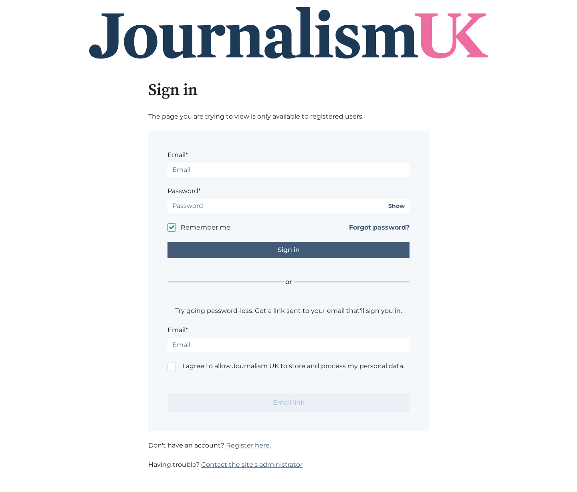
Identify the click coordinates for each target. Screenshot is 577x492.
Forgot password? (379, 227)
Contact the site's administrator (252, 464)
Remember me (205, 227)
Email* (177, 155)
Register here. (248, 445)
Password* (184, 191)
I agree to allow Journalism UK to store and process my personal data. (293, 366)
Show (396, 206)
